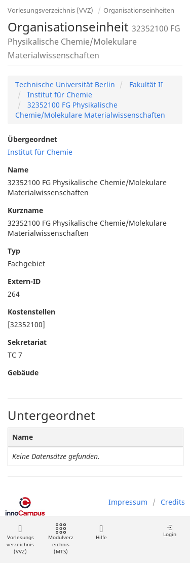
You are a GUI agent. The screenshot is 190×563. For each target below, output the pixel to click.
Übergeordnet (32, 139)
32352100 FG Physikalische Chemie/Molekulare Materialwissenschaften (90, 110)
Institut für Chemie (58, 94)
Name (18, 169)
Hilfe (101, 532)
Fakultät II (145, 84)
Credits (173, 502)
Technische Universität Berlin (65, 84)
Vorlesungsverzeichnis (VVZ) (50, 10)
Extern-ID (24, 281)
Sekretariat (27, 342)
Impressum (127, 502)
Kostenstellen (31, 311)
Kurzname (25, 210)
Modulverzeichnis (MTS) (60, 539)
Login (169, 531)
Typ (14, 251)
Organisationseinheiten (138, 10)
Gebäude (23, 372)
